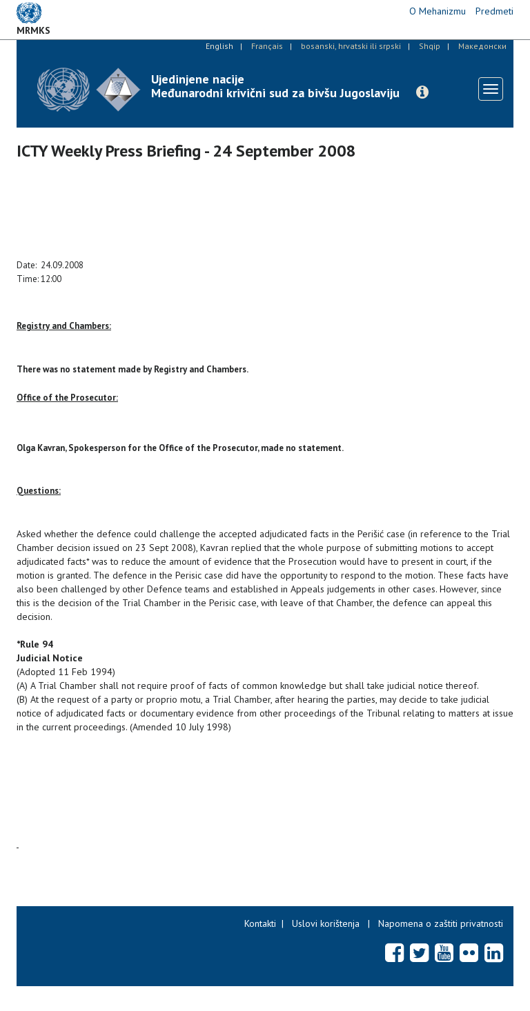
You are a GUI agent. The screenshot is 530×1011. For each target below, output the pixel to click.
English (219, 46)
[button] (422, 92)
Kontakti (260, 923)
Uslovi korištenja (326, 923)
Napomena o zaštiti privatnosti (440, 923)
